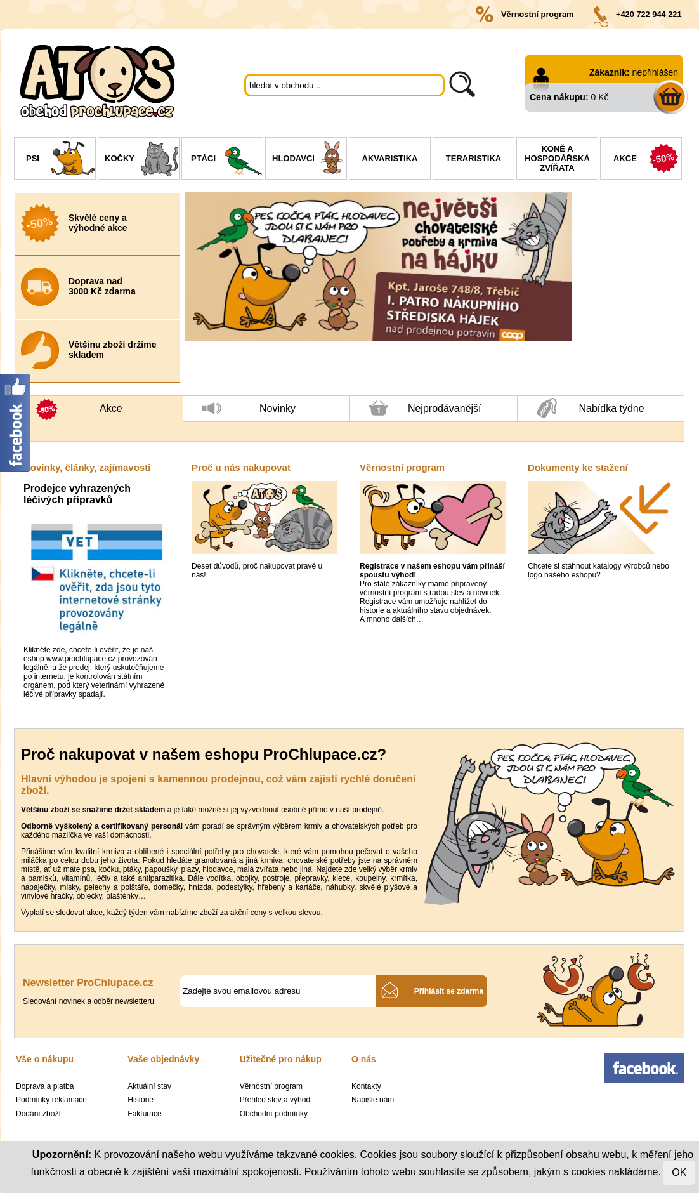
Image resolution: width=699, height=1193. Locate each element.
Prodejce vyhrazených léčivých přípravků (77, 494)
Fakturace (144, 1113)
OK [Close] (679, 1172)
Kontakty (366, 1086)
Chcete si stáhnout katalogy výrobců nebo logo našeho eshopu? (598, 570)
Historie (140, 1099)
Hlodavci (309, 160)
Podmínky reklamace (51, 1099)
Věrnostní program (537, 14)
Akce (647, 160)
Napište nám (372, 1099)
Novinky (249, 412)
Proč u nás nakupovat (241, 467)
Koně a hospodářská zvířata (557, 158)
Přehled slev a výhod (275, 1099)
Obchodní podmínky (274, 1113)
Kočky (142, 160)
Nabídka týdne (590, 409)
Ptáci (227, 160)
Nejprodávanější (425, 411)
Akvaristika (390, 158)
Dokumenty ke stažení (578, 467)
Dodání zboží (38, 1113)
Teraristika (473, 158)
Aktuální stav (149, 1086)
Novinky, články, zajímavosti (86, 467)
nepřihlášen (655, 72)
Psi (60, 160)
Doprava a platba (45, 1086)
